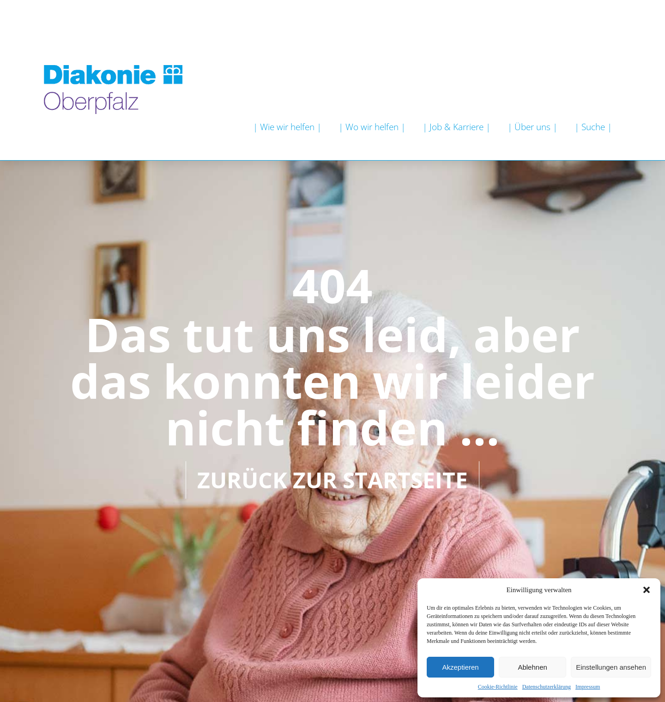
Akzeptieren (460, 667)
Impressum (587, 687)
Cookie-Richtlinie (498, 687)
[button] (646, 589)
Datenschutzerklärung (546, 687)
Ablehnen (532, 667)
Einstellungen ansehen (611, 667)
